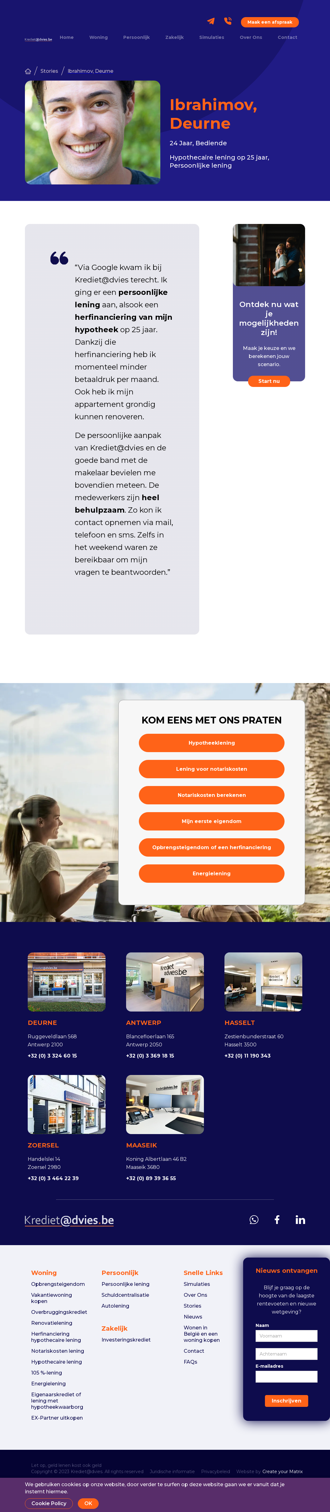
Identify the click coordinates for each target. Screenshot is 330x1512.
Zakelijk (174, 37)
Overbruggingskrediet (59, 1312)
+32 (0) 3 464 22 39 (53, 1178)
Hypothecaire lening (56, 1362)
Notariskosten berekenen (212, 795)
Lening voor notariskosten (211, 769)
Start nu (269, 381)
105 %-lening (46, 1373)
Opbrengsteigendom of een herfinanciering (211, 847)
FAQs (190, 1362)
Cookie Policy (48, 1503)
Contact (287, 37)
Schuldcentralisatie (125, 1295)
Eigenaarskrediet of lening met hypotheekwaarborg (57, 1401)
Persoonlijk (136, 37)
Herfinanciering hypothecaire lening (56, 1337)
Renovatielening (51, 1323)
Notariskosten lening (57, 1351)
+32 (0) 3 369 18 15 (150, 1056)
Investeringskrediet (126, 1340)
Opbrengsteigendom (58, 1284)
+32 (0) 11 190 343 (247, 1056)
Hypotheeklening (212, 743)
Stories (49, 71)
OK (88, 1503)
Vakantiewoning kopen (51, 1298)
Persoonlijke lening (125, 1284)
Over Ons (251, 37)
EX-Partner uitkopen (57, 1418)
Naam (262, 1325)
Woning (98, 37)
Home (67, 37)
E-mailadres (269, 1366)
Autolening (115, 1306)
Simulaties (211, 37)
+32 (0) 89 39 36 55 (151, 1178)
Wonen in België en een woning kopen (202, 1334)
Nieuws (193, 1317)
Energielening (212, 874)
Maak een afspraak (270, 22)
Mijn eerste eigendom (212, 821)
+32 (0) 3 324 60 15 (52, 1056)
